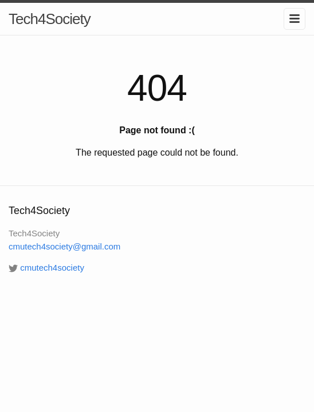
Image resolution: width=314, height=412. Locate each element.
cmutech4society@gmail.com (64, 246)
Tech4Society (50, 18)
